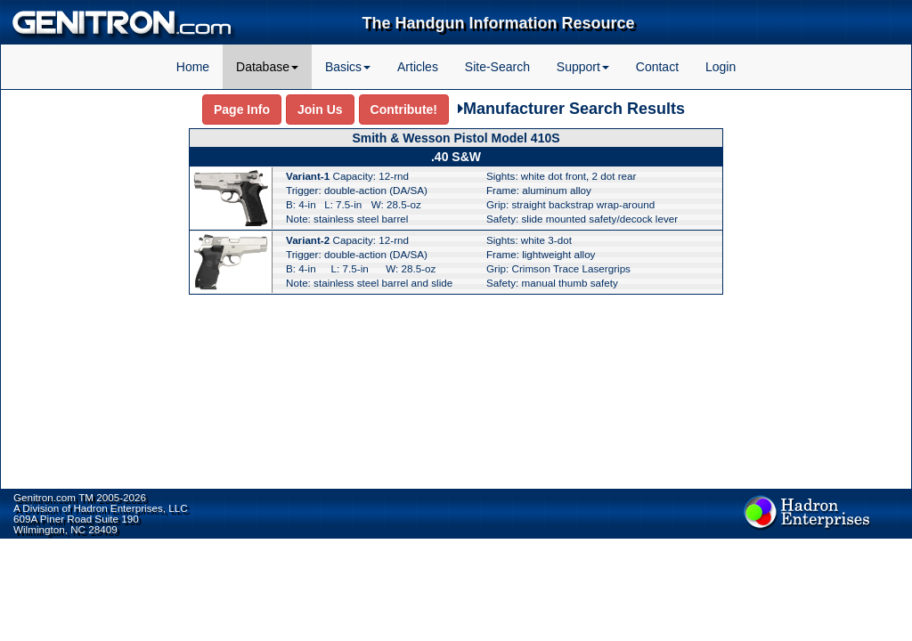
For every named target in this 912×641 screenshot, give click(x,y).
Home (192, 67)
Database (267, 67)
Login (720, 67)
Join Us (320, 109)
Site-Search (497, 67)
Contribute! (403, 109)
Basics (347, 67)
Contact (657, 67)
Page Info (242, 109)
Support (583, 67)
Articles (417, 67)
